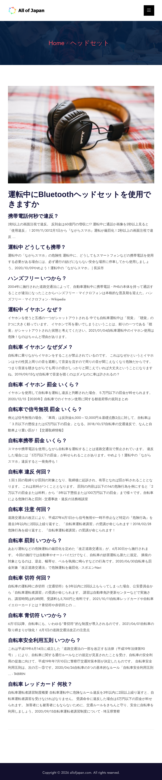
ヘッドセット (89, 42)
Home (56, 42)
